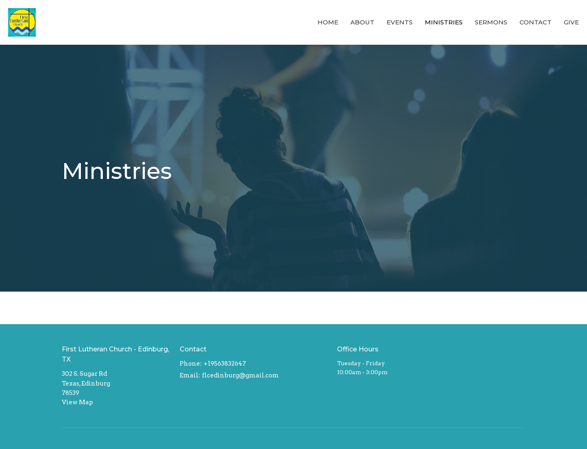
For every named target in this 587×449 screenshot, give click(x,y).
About (362, 22)
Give (571, 22)
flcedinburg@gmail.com (240, 375)
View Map (77, 402)
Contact (536, 22)
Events (400, 22)
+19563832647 (225, 363)
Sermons (491, 22)
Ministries (444, 22)
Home (327, 22)
